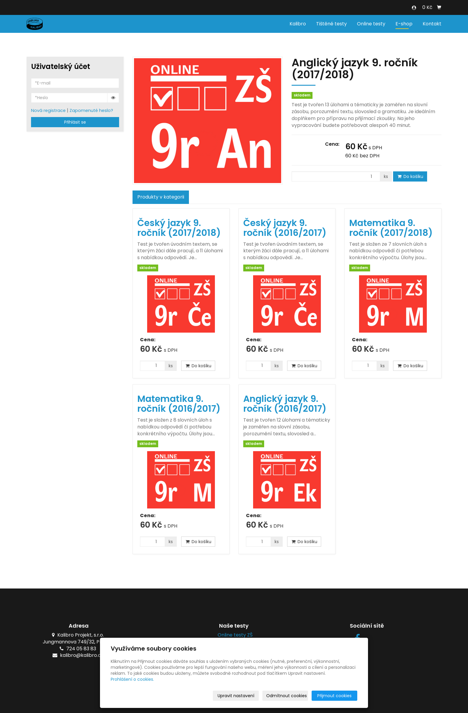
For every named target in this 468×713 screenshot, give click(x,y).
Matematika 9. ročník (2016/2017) (179, 404)
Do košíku (410, 176)
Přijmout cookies (334, 696)
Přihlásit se (75, 122)
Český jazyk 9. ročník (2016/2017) (285, 228)
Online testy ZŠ (234, 634)
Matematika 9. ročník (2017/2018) (391, 228)
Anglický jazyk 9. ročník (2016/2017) (285, 404)
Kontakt (432, 23)
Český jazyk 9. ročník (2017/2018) (179, 228)
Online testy (371, 23)
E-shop (403, 23)
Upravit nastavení (236, 696)
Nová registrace (48, 110)
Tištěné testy (331, 23)
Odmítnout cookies (286, 696)
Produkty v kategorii (160, 196)
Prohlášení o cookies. (132, 679)
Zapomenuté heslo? (91, 110)
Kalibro (298, 23)
